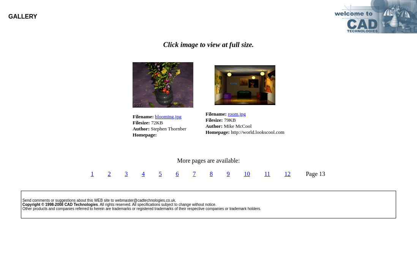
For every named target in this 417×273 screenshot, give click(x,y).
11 (267, 174)
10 (247, 174)
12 (287, 174)
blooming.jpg (168, 116)
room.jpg (237, 114)
